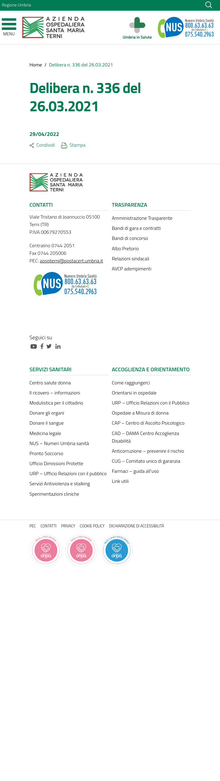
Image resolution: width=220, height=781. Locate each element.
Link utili (120, 481)
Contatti (49, 526)
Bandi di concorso (130, 238)
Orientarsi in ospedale (134, 392)
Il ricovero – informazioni (55, 392)
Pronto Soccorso (46, 453)
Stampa (73, 144)
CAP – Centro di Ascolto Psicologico (148, 422)
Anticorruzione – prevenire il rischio (148, 451)
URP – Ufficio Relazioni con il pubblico (68, 473)
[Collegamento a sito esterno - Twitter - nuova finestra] (50, 346)
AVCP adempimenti (132, 268)
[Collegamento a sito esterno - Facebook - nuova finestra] (43, 346)
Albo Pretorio (125, 248)
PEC (33, 526)
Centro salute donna (50, 382)
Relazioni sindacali (131, 258)
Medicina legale (45, 433)
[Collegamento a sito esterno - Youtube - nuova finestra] (35, 346)
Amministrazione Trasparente (142, 218)
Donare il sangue (47, 422)
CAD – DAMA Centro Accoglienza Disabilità (145, 437)
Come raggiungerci (131, 382)
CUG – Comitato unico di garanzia (146, 461)
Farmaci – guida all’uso (135, 471)
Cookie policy (92, 526)
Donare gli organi (47, 412)
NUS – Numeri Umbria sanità (59, 443)
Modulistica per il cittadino (56, 402)
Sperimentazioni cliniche (54, 493)
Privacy (68, 526)
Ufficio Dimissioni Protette (56, 463)
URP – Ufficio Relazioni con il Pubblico (150, 402)
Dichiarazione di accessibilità (136, 526)
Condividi (42, 144)
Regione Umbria (16, 5)
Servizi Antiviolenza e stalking (60, 483)
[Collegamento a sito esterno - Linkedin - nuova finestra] (59, 346)
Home (36, 64)
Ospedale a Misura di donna (140, 412)
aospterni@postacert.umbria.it (71, 260)
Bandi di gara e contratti (136, 228)
